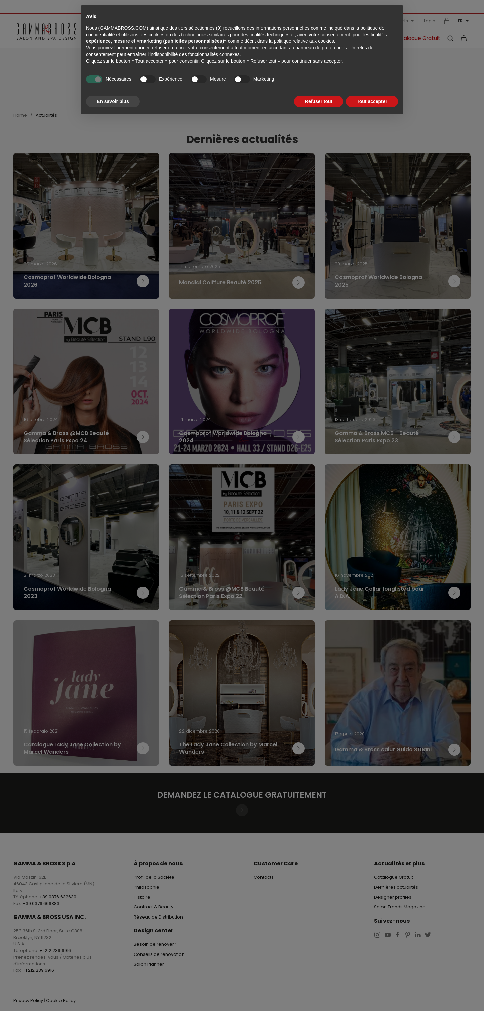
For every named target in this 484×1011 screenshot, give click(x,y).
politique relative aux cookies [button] (304, 41)
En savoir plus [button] (113, 101)
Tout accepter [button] (372, 101)
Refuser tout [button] (318, 101)
